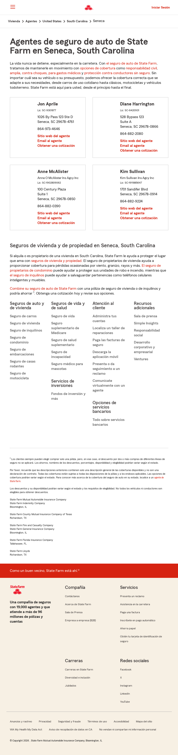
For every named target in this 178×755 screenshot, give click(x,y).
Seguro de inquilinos (26, 330)
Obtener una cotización (56, 146)
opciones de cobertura (97, 68)
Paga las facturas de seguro (109, 342)
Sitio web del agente (53, 136)
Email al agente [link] (49, 141)
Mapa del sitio (144, 721)
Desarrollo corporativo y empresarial (144, 347)
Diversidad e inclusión (77, 677)
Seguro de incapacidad (61, 354)
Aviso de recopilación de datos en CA (70, 729)
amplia (15, 73)
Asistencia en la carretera (135, 604)
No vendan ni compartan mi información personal (127, 729)
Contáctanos (72, 596)
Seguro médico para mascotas (67, 366)
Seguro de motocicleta (19, 376)
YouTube (125, 701)
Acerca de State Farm (78, 604)
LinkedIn (125, 693)
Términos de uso (97, 721)
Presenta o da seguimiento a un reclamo (106, 368)
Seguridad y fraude (69, 721)
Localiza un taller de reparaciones (109, 330)
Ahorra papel (128, 628)
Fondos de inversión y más (68, 396)
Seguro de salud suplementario (63, 342)
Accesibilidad (121, 721)
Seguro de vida (63, 316)
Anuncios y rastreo (21, 721)
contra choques (34, 73)
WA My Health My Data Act (26, 729)
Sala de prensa (145, 316)
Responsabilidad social (147, 333)
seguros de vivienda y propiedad (56, 261)
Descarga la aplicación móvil (105, 354)
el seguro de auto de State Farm (131, 63)
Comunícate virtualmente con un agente (109, 385)
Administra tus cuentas (104, 318)
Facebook (125, 669)
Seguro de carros (23, 316)
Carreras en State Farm (79, 669)
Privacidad (45, 721)
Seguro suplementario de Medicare (65, 328)
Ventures (141, 359)
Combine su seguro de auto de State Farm (43, 288)
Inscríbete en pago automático (137, 620)
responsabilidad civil (141, 68)
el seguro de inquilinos (27, 275)
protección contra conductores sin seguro (117, 73)
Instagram (126, 685)
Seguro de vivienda (25, 323)
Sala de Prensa (73, 612)
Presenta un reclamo (132, 596)
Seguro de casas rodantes (22, 364)
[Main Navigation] (13, 7)
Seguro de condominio (19, 340)
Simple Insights (146, 323)
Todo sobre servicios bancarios (108, 422)
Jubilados (70, 685)
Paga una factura (130, 612)
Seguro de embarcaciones (22, 352)
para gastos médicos (64, 73)
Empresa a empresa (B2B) (80, 620)
